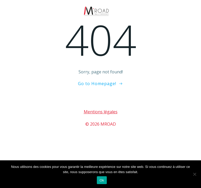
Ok (101, 180)
